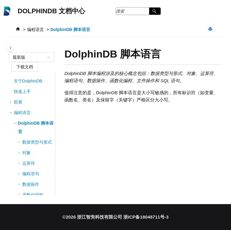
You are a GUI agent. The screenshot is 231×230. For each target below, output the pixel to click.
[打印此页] (211, 29)
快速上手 (22, 91)
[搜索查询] (138, 11)
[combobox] (29, 57)
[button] (11, 81)
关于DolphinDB (28, 81)
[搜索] (155, 11)
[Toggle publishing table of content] (11, 48)
